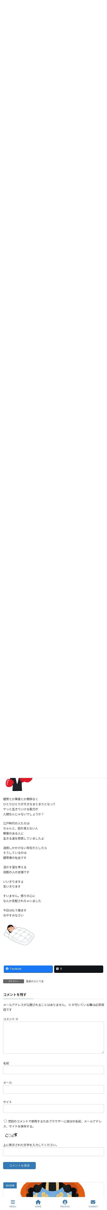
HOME (38, 1204)
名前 (6, 1068)
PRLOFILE (65, 1204)
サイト (7, 1107)
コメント (10, 1019)
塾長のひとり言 (35, 981)
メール (7, 1087)
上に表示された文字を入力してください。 (31, 1150)
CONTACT (93, 1204)
